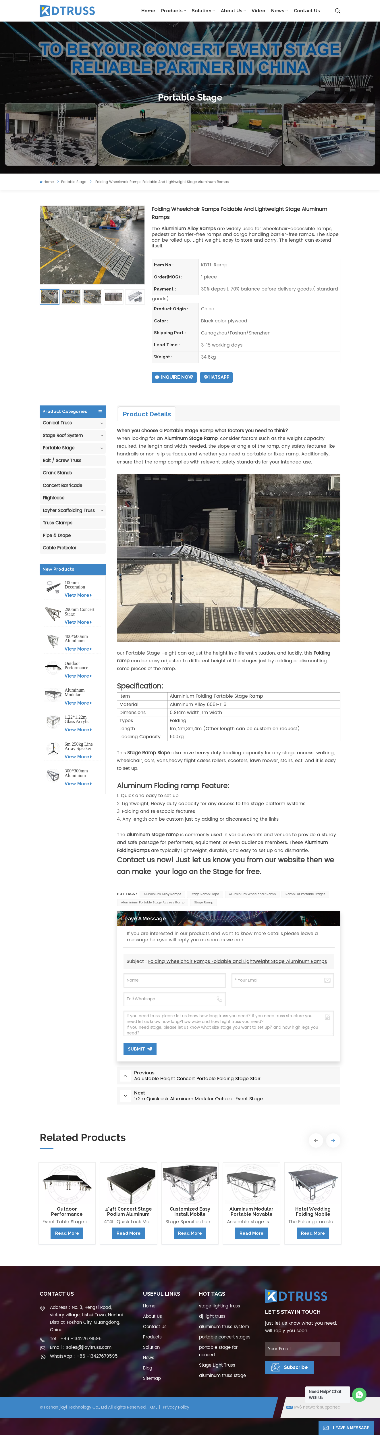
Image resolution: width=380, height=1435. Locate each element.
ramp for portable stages (305, 894)
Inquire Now (174, 377)
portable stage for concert (218, 1351)
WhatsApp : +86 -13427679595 (84, 1356)
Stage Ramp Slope (205, 894)
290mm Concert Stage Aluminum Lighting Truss (79, 611)
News (277, 11)
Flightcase (53, 498)
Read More (67, 1233)
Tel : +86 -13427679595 (76, 1338)
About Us (231, 11)
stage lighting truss (219, 1306)
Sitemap (152, 1378)
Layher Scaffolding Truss (69, 510)
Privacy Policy (176, 1407)
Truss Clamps (57, 523)
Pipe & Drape (57, 535)
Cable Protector (59, 548)
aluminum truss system (224, 1326)
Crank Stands (57, 473)
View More (78, 595)
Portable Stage (73, 182)
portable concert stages (224, 1337)
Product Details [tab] (147, 414)
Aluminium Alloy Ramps (162, 894)
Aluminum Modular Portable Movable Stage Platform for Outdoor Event (78, 692)
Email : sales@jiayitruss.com (80, 1347)
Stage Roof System (63, 435)
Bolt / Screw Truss (62, 460)
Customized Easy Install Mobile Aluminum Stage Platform (190, 1212)
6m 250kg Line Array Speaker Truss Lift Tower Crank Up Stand (79, 746)
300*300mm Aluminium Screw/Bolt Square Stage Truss (77, 773)
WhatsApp (216, 377)
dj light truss (212, 1316)
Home (148, 11)
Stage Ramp (203, 902)
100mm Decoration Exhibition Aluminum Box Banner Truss (79, 584)
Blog (147, 1368)
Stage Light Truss (217, 1365)
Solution (201, 11)
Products (172, 11)
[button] (316, 1140)
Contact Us (307, 11)
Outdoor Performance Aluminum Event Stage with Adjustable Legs (79, 665)
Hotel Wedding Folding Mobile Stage (313, 1212)
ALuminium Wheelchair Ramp (252, 894)
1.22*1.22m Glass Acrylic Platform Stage (78, 719)
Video (258, 11)
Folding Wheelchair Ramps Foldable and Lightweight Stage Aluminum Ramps (237, 961)
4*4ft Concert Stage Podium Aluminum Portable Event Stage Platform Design (128, 1212)
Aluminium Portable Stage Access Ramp (152, 902)
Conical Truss (57, 423)
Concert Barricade (62, 485)
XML (153, 1407)
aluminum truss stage (222, 1375)
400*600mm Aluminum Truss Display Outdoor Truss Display (78, 638)
